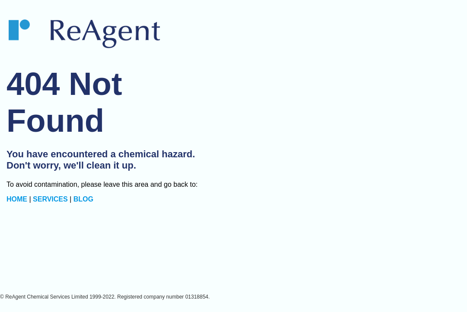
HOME (16, 199)
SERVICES (50, 199)
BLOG (83, 199)
